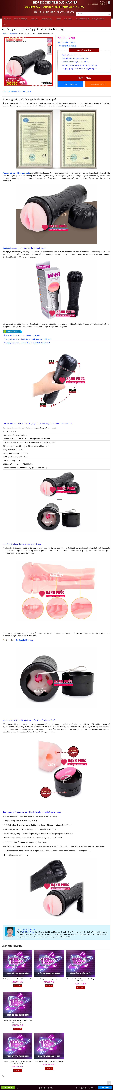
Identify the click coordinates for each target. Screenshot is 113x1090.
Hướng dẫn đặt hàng (22, 1077)
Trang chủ (7, 19)
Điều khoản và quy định (40, 1077)
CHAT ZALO (105, 1087)
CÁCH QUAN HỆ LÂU (98, 19)
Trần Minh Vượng (28, 932)
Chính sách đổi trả (93, 1077)
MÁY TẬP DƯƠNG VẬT (82, 19)
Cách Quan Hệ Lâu (11, 1068)
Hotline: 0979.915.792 (98, 84)
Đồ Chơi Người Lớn (11, 1053)
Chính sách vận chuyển (76, 1077)
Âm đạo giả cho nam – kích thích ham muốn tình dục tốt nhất (27, 343)
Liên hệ (104, 1077)
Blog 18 (7, 1071)
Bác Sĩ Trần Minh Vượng (26, 929)
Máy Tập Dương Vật (11, 1066)
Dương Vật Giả (47, 19)
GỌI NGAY (8, 1087)
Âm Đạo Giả (34, 19)
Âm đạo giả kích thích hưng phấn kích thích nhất (22, 335)
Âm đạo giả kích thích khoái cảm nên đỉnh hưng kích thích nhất (27, 339)
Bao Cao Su (68, 19)
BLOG (5, 24)
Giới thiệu (9, 1077)
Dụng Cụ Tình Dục (20, 19)
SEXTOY (58, 19)
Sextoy (6, 1061)
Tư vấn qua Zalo (70, 84)
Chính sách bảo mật (58, 1077)
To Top (109, 1083)
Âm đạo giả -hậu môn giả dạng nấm (42, 978)
